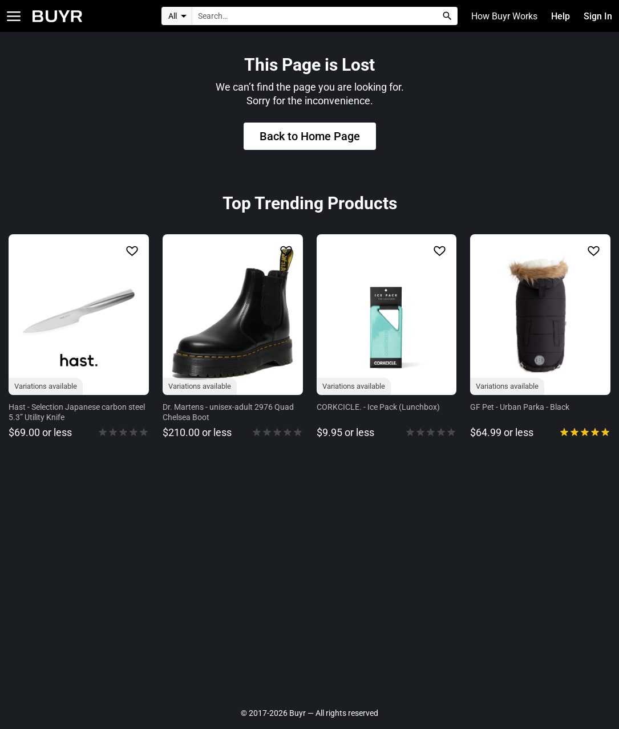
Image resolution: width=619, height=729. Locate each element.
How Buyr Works (505, 16)
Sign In (598, 16)
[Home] (57, 16)
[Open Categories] (13, 16)
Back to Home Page (310, 136)
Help (561, 16)
